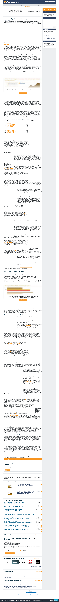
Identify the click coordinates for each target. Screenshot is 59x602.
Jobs (31, 5)
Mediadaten (32, 598)
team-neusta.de (23, 588)
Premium (34, 5)
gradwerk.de (38, 586)
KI (41, 6)
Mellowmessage (12, 417)
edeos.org (33, 586)
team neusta (9, 127)
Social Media (38, 6)
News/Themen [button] (7, 5)
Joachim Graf (13, 462)
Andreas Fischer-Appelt (22, 578)
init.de (10, 587)
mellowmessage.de (24, 587)
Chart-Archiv (39, 484)
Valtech (8, 130)
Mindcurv (24, 426)
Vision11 (16, 345)
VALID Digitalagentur (32, 319)
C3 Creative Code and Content (25, 268)
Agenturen (6, 585)
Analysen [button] (13, 5)
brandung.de (6, 586)
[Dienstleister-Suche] (48, 27)
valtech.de (34, 588)
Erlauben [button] (55, 600)
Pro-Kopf (27, 585)
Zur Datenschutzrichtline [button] (39, 600)
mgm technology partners (11, 133)
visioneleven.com (7, 589)
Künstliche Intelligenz (48, 6)
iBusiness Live (27, 5)
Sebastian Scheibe (37, 576)
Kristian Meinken (12, 577)
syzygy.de (18, 588)
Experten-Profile (39, 574)
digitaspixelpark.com (23, 586)
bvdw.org (10, 586)
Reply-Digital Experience (11, 123)
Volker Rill (31, 576)
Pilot (30, 362)
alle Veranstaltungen (38, 537)
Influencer (43, 6)
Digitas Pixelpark (10, 131)
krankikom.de (14, 587)
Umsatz (14, 585)
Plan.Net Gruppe (10, 125)
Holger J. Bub (6, 576)
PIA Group (9, 124)
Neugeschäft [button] (22, 5)
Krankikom (11, 411)
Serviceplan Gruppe (7, 170)
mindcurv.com (35, 587)
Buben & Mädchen (28, 327)
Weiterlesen (7, 471)
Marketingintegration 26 (17, 553)
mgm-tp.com (30, 587)
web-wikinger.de (13, 589)
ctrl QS (31, 332)
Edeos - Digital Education (19, 398)
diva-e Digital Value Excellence (12, 129)
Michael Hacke (6, 577)
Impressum (27, 598)
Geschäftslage (22, 585)
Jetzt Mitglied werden (22, 94)
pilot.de (5, 588)
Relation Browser (38, 583)
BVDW (11, 454)
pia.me (40, 587)
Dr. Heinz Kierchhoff (34, 577)
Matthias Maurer (18, 576)
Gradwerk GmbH (28, 383)
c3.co (14, 586)
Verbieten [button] (51, 600)
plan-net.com (9, 588)
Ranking (30, 585)
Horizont (29, 454)
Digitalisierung (54, 6)
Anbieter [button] (17, 5)
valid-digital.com (29, 588)
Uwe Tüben (9, 578)
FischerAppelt (6, 244)
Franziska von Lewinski (25, 576)
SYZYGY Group (9, 134)
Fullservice (10, 585)
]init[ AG (8, 128)
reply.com (14, 588)
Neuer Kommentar (38, 477)
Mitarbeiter (18, 585)
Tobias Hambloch (35, 578)
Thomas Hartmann (19, 577)
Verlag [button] (38, 5)
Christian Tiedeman (26, 577)
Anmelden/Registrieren (48, 9)
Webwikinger (25, 386)
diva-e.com (29, 586)
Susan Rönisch (7, 22)
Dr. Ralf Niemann (14, 578)
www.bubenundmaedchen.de (25, 589)
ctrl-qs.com (17, 586)
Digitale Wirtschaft (36, 585)
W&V (35, 454)
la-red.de (18, 587)
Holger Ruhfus (28, 578)
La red (9, 345)
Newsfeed (4, 6)
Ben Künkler (8, 579)
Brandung (9, 362)
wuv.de (18, 589)
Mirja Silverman (12, 576)
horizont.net (6, 587)
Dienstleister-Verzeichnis (37, 560)
